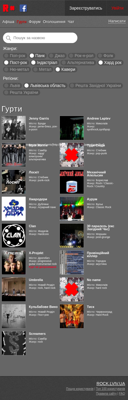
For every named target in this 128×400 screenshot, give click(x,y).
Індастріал (47, 62)
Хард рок (112, 62)
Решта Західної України (98, 85)
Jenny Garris (39, 118)
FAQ (122, 393)
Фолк (108, 55)
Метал (45, 69)
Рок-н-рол (84, 55)
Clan (32, 226)
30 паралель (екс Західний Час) (100, 227)
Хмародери (38, 199)
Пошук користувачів (79, 388)
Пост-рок (18, 62)
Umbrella (36, 280)
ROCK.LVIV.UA (110, 383)
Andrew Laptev (98, 118)
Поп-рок (17, 55)
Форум (35, 21)
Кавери (68, 69)
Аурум (92, 199)
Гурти (21, 21)
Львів (15, 85)
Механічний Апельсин (96, 173)
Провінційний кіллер (98, 254)
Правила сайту (106, 393)
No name (94, 280)
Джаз (60, 55)
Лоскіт (34, 172)
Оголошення (54, 21)
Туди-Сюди (96, 145)
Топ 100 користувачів (110, 388)
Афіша (8, 21)
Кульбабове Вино (43, 307)
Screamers (37, 333)
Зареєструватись (85, 8)
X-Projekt (36, 253)
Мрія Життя (38, 145)
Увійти (117, 8)
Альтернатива (80, 62)
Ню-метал (19, 69)
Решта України (24, 92)
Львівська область (47, 85)
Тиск (90, 307)
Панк (40, 55)
